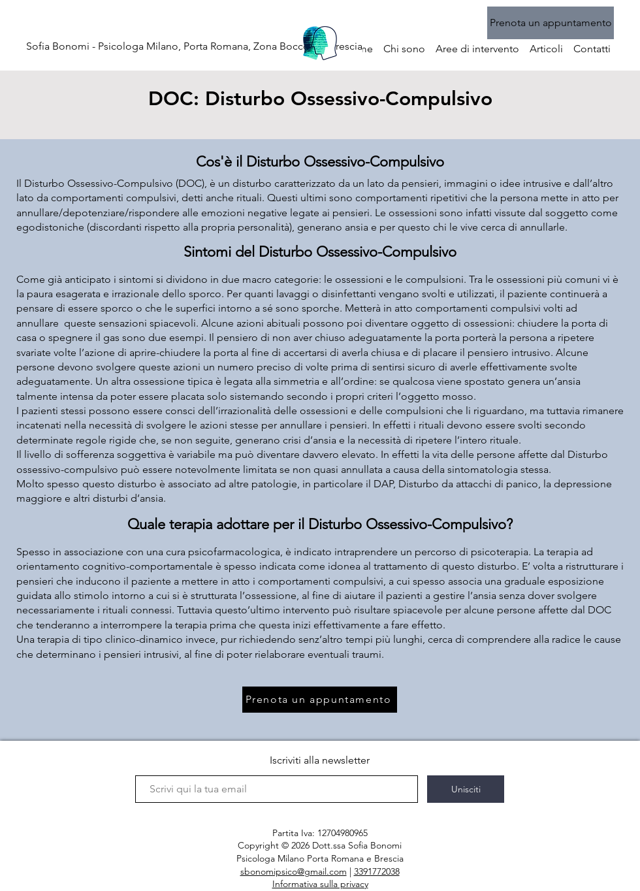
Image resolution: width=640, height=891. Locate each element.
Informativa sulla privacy (320, 884)
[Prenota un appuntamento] (550, 23)
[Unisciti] (465, 789)
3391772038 (377, 871)
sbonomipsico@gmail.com (293, 871)
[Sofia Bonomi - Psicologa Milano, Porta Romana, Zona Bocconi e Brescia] (194, 46)
